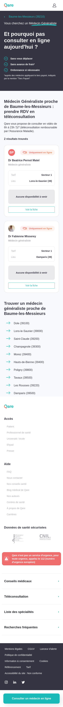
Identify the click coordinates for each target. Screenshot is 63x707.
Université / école (16, 438)
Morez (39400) (22, 354)
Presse (10, 450)
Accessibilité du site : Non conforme (23, 673)
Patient (10, 426)
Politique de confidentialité (18, 655)
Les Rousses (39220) (26, 385)
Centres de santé (16, 502)
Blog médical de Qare (18, 490)
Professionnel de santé (19, 432)
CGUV (31, 649)
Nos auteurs (13, 496)
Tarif (28, 667)
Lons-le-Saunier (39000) (28, 331)
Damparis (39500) (24, 393)
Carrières (11, 514)
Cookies (43, 661)
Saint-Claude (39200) (26, 338)
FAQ (9, 471)
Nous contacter (15, 478)
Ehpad (10, 444)
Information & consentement (19, 661)
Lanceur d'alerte (48, 649)
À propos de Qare (16, 508)
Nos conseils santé (17, 484)
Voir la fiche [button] (31, 209)
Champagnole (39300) (27, 346)
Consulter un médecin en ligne (31, 698)
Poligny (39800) (23, 369)
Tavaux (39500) (23, 377)
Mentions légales (13, 649)
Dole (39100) (21, 323)
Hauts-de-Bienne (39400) (29, 362)
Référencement (13, 667)
